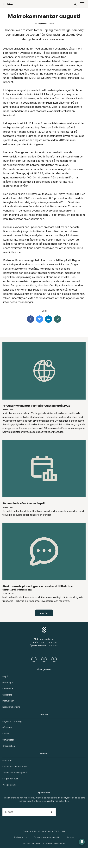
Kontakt (44, 753)
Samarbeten (8, 740)
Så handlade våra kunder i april (23, 503)
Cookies (70, 837)
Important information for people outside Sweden (44, 843)
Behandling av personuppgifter (47, 837)
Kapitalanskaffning (11, 707)
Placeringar (7, 682)
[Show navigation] (82, 4)
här (66, 801)
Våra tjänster (44, 669)
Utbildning (7, 695)
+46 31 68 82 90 (48, 642)
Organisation (8, 746)
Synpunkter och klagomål (14, 772)
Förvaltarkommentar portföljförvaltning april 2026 (36, 405)
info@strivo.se (47, 639)
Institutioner (8, 701)
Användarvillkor (20, 837)
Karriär (5, 733)
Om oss (44, 714)
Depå (5, 676)
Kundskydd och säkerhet (14, 766)
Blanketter (7, 760)
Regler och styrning (12, 721)
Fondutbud (7, 688)
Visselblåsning (9, 785)
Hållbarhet (7, 727)
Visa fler (44, 613)
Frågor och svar (10, 778)
